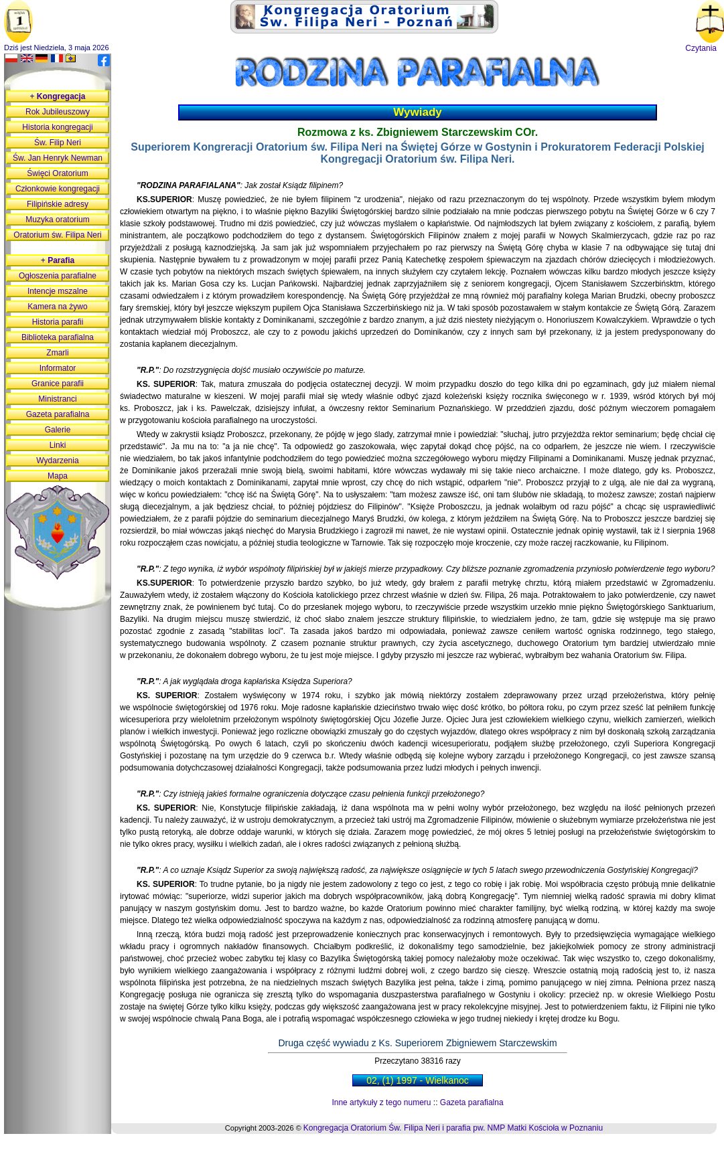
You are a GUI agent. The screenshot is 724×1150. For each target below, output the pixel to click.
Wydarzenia (57, 460)
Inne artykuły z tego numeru (381, 1102)
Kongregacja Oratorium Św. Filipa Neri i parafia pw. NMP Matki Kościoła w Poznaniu (453, 1128)
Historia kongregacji (57, 127)
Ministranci (57, 399)
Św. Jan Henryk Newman (57, 158)
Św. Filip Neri (57, 142)
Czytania (701, 48)
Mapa (58, 476)
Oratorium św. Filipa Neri (57, 235)
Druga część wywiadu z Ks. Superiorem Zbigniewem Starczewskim (417, 1043)
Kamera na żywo (57, 306)
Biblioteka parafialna (57, 337)
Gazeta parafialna (472, 1102)
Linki (58, 445)
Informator (58, 368)
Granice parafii (57, 383)
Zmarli (57, 352)
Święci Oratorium (57, 173)
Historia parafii (58, 322)
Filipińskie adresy (57, 204)
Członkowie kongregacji (57, 188)
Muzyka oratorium (57, 219)
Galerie (58, 429)
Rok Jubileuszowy (57, 111)
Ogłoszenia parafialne (57, 275)
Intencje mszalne (57, 291)
